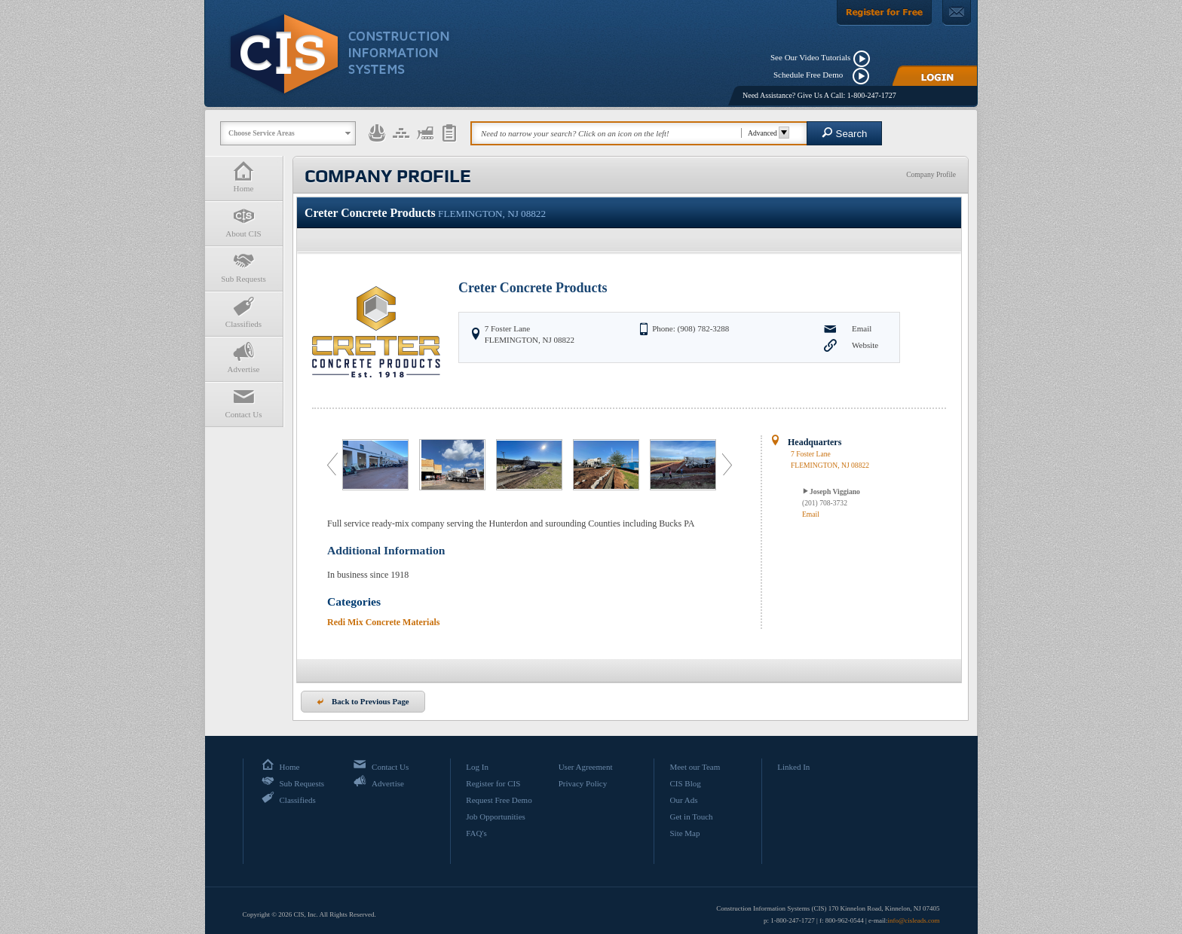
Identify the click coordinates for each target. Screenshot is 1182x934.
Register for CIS (493, 783)
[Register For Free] (884, 13)
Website (865, 344)
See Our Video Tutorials (810, 57)
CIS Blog (684, 783)
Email (861, 328)
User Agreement (586, 766)
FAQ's (476, 833)
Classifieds (243, 312)
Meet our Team (694, 766)
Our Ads (683, 799)
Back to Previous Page (363, 701)
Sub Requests (243, 267)
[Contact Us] (956, 13)
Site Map (684, 833)
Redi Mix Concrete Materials (383, 622)
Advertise (243, 357)
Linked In (793, 766)
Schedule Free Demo (811, 74)
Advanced (766, 133)
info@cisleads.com (913, 920)
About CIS (243, 222)
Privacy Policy (583, 783)
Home (243, 176)
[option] (376, 464)
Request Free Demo (498, 799)
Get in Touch (690, 816)
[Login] (935, 76)
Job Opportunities (495, 816)
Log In (477, 766)
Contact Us (243, 402)
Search (845, 133)
